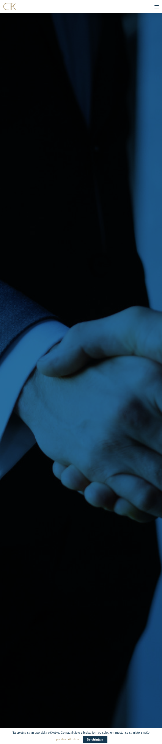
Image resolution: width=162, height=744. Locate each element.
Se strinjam (95, 739)
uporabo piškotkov (81, 739)
